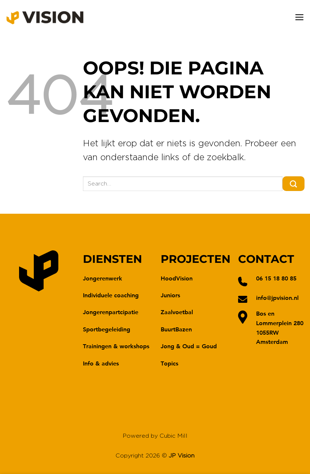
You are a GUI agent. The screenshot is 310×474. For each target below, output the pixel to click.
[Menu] (299, 17)
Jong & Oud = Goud (189, 346)
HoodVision (177, 278)
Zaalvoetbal (177, 312)
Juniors (170, 295)
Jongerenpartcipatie (110, 312)
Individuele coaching (111, 295)
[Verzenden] (293, 183)
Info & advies (101, 363)
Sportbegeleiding (106, 329)
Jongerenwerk (102, 278)
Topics (169, 363)
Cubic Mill (173, 436)
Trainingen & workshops (116, 346)
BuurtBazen (176, 329)
